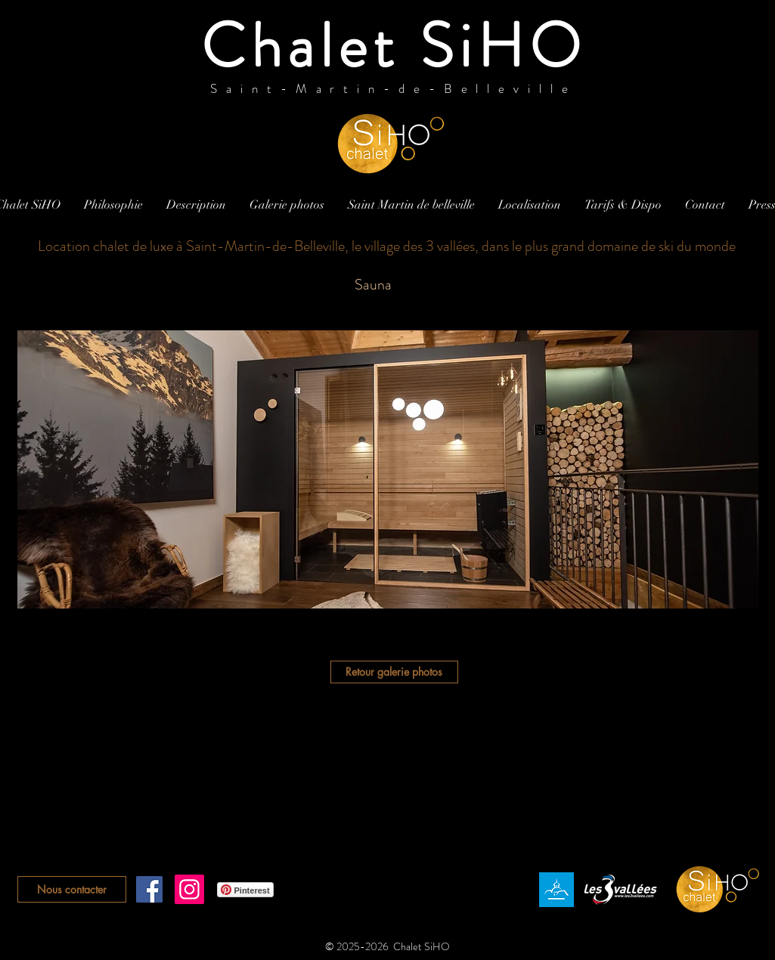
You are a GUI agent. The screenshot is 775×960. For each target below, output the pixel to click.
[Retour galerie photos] (394, 672)
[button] (387, 469)
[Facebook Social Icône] (149, 889)
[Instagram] (189, 889)
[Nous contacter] (71, 889)
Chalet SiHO (393, 46)
